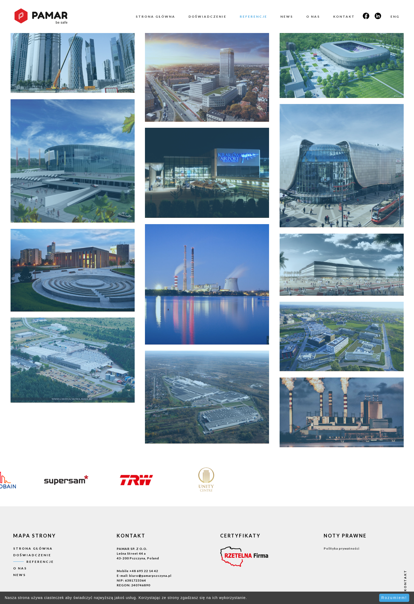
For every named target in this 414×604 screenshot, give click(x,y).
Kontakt (344, 16)
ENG (395, 16)
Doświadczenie (208, 16)
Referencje (253, 16)
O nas (313, 16)
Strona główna (155, 16)
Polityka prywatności (341, 548)
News (286, 16)
